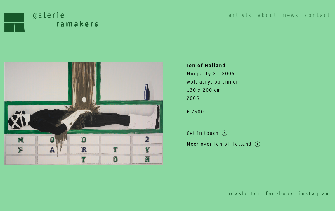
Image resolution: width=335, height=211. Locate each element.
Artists (240, 15)
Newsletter (244, 193)
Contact (318, 15)
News (291, 15)
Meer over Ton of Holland (223, 144)
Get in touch (207, 133)
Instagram (315, 193)
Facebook (280, 193)
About (267, 15)
